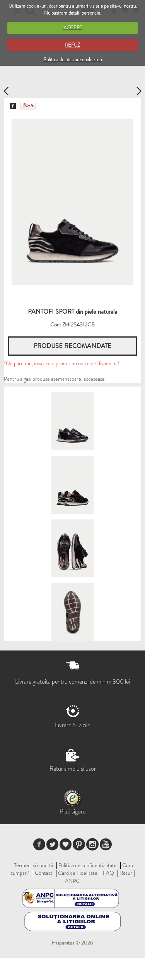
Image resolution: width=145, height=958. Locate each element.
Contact (44, 873)
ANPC (72, 881)
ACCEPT (72, 27)
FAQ (108, 873)
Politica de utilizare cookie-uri (72, 59)
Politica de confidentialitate (87, 865)
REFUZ (72, 45)
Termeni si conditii (33, 865)
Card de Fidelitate (77, 873)
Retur (125, 873)
